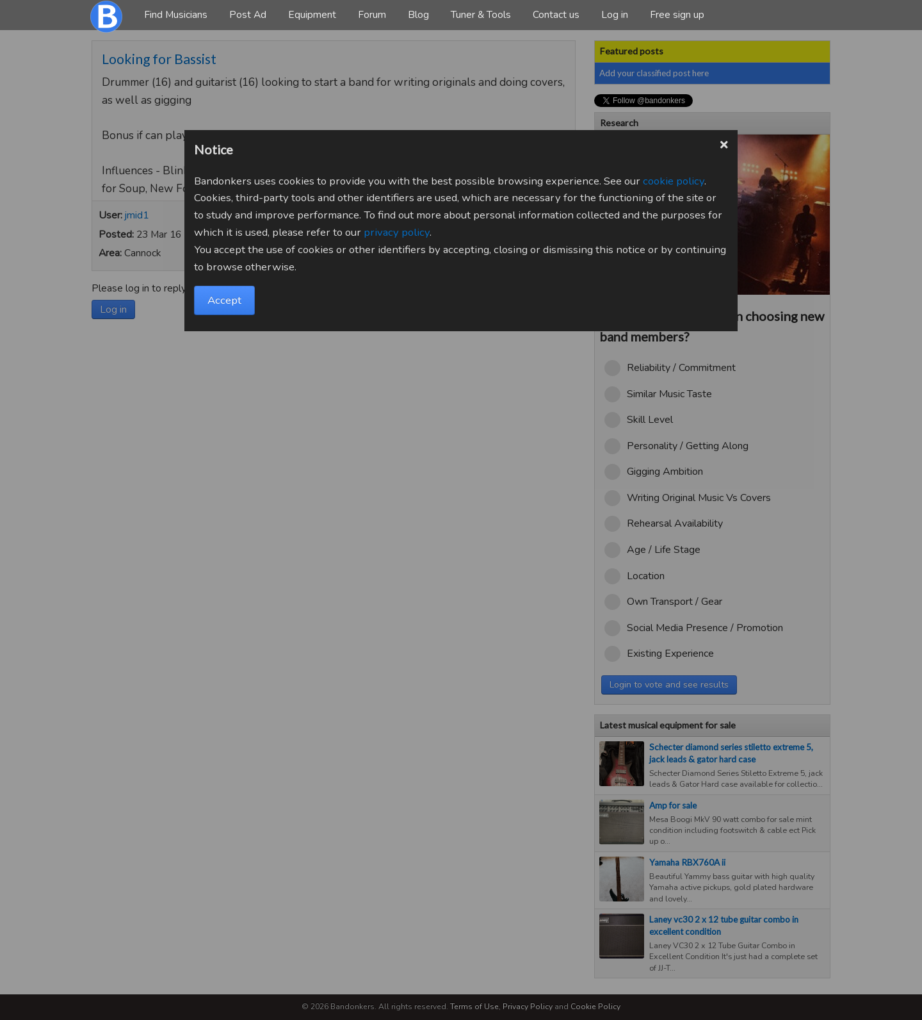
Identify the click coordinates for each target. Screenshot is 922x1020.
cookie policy (673, 181)
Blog (418, 15)
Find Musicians (175, 15)
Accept (224, 300)
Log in (614, 15)
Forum (372, 15)
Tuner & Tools (481, 15)
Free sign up (677, 15)
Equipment (312, 15)
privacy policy (397, 232)
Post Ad (247, 15)
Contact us (556, 15)
